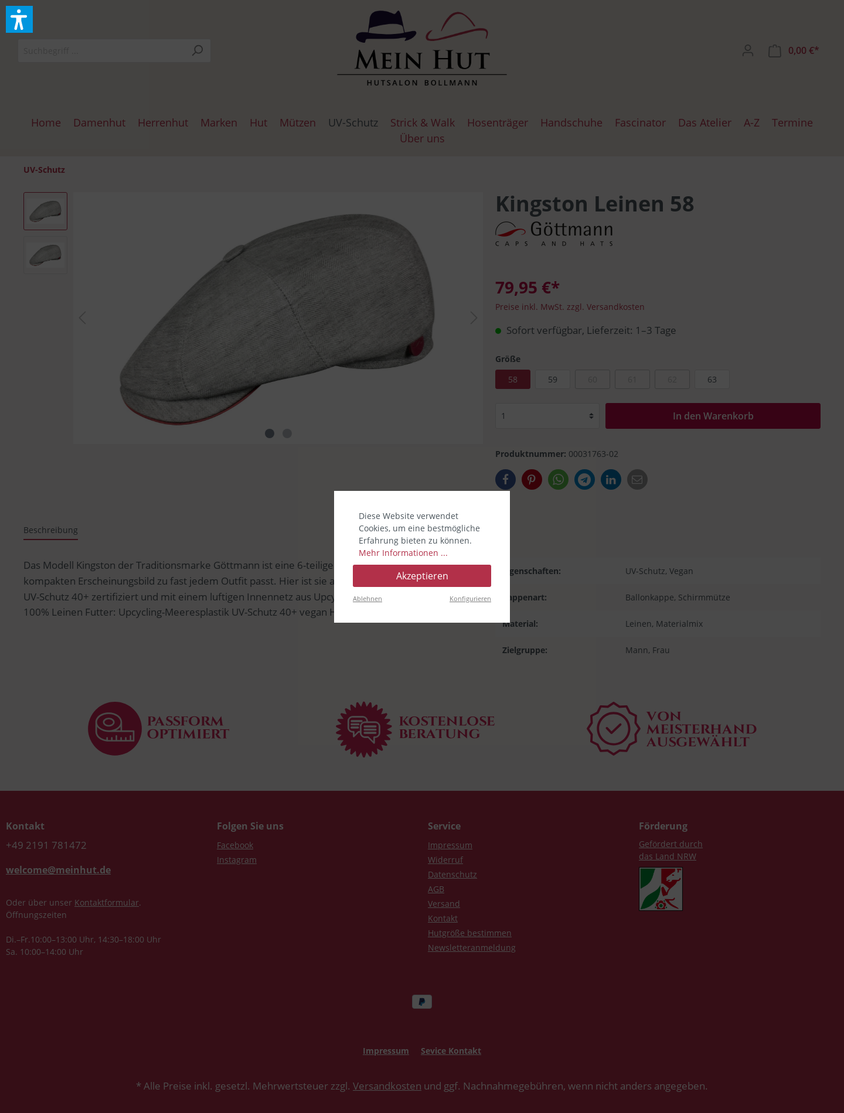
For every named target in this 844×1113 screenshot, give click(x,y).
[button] (19, 19)
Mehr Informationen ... (403, 552)
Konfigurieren (470, 598)
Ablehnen (367, 598)
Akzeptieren (422, 575)
